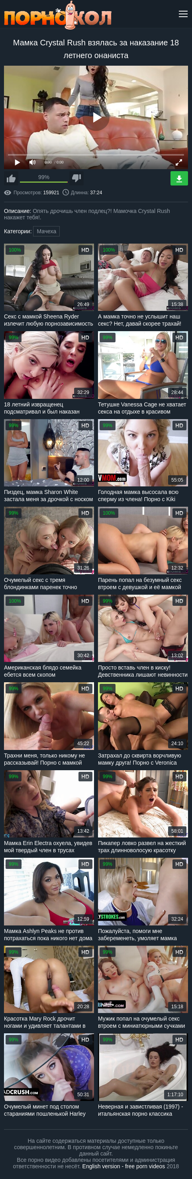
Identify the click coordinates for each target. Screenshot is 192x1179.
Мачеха (46, 231)
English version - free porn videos (123, 1166)
